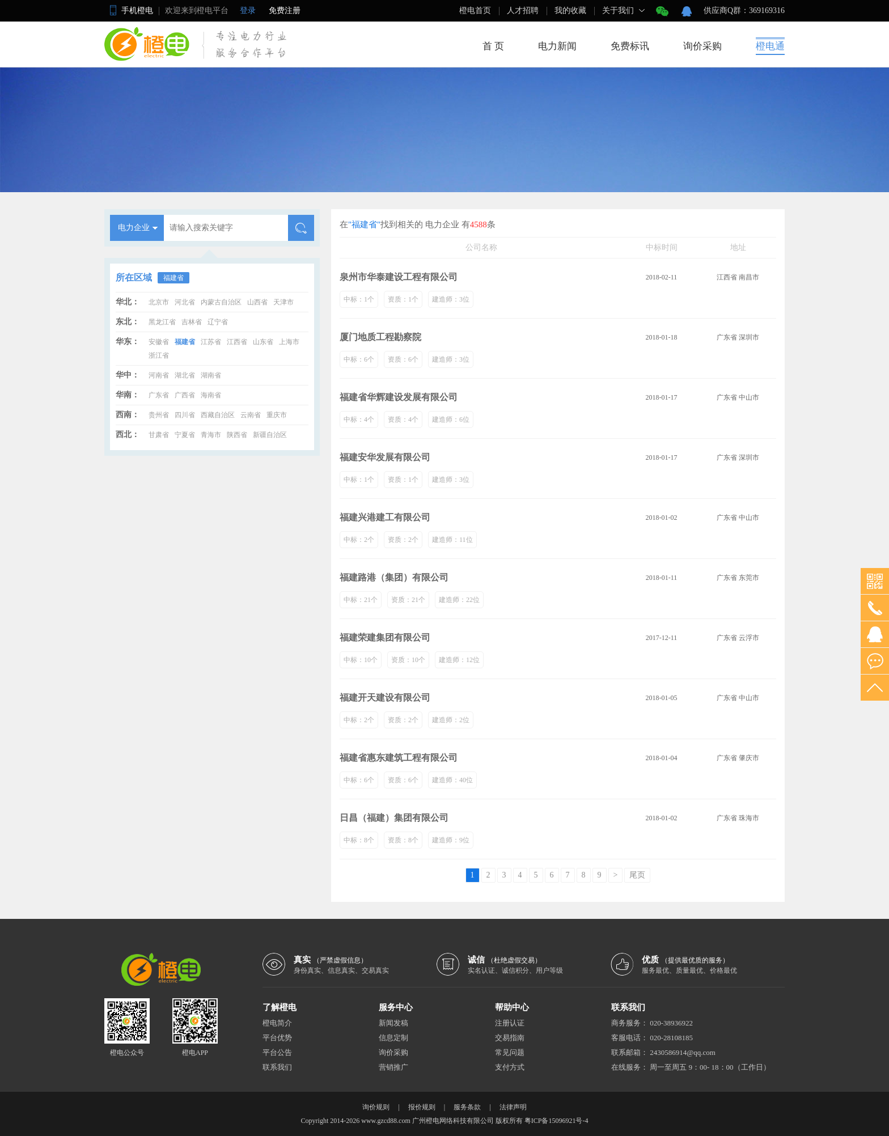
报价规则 (421, 1107)
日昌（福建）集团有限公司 (394, 818)
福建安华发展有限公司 (385, 457)
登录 (248, 10)
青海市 (211, 435)
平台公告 (277, 1052)
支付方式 (509, 1067)
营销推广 (393, 1067)
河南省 (159, 375)
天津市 (283, 302)
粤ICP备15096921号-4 (556, 1121)
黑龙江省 (162, 322)
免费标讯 (630, 46)
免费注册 (284, 10)
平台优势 (277, 1037)
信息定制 (393, 1037)
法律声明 (513, 1107)
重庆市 (276, 415)
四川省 (185, 415)
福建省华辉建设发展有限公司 (399, 397)
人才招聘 (523, 10)
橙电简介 (277, 1023)
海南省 (211, 395)
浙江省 (159, 355)
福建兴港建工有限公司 (385, 517)
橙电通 (770, 46)
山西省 (257, 302)
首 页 (493, 46)
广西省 (185, 395)
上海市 (289, 342)
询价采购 (702, 46)
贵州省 (159, 415)
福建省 (173, 278)
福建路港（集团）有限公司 (394, 577)
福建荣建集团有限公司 (385, 637)
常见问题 (509, 1052)
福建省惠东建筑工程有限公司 (399, 757)
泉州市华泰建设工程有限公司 (399, 277)
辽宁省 (218, 322)
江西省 (237, 342)
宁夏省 (185, 435)
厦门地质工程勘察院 (380, 337)
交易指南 (509, 1037)
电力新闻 (557, 46)
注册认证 (509, 1023)
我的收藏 (570, 10)
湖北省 (185, 375)
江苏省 (211, 342)
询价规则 (376, 1107)
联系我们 (277, 1067)
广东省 (159, 395)
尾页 (637, 875)
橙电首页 (475, 10)
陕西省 (237, 435)
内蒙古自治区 (221, 302)
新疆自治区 (270, 435)
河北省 (185, 302)
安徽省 (159, 342)
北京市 (159, 302)
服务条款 (467, 1107)
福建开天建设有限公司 (385, 697)
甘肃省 (159, 435)
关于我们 (618, 10)
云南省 (250, 415)
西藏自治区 (218, 415)
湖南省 (211, 375)
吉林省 (191, 322)
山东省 (263, 342)
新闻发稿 (393, 1023)
